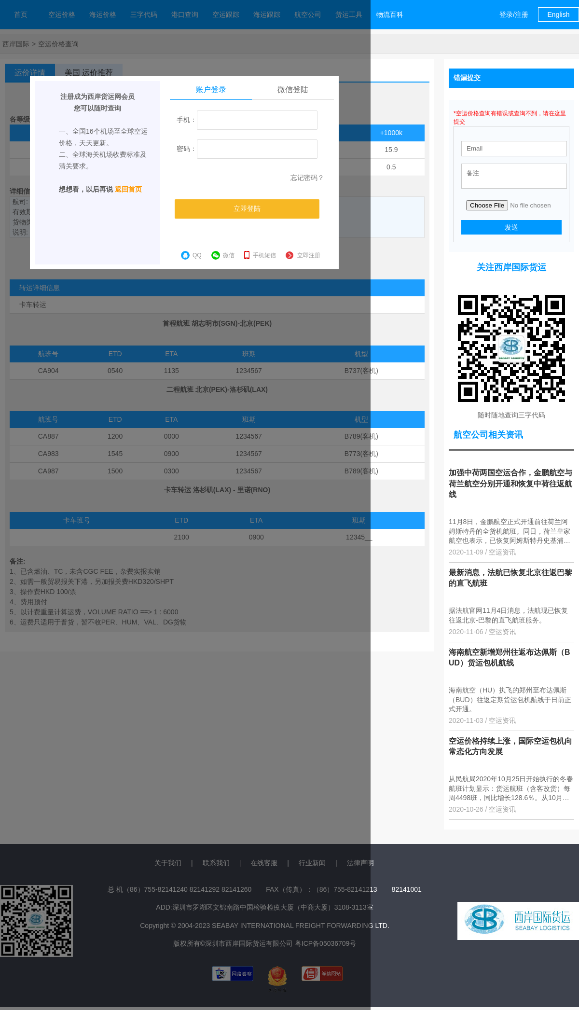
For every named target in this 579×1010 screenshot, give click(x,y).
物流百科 (389, 14)
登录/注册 (513, 14)
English (559, 14)
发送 (511, 230)
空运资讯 (502, 555)
